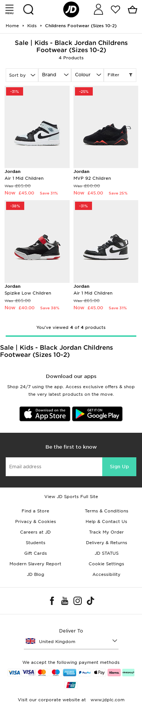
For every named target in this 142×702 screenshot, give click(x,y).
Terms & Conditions (106, 511)
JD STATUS (107, 553)
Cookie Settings (106, 563)
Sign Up (119, 466)
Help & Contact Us (106, 521)
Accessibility (106, 574)
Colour (83, 74)
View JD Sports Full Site (71, 496)
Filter (120, 75)
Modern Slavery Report (35, 563)
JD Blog (35, 574)
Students (35, 542)
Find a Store (35, 511)
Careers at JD (35, 532)
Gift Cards (35, 553)
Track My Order (106, 532)
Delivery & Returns (106, 542)
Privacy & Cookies (35, 521)
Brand (49, 74)
